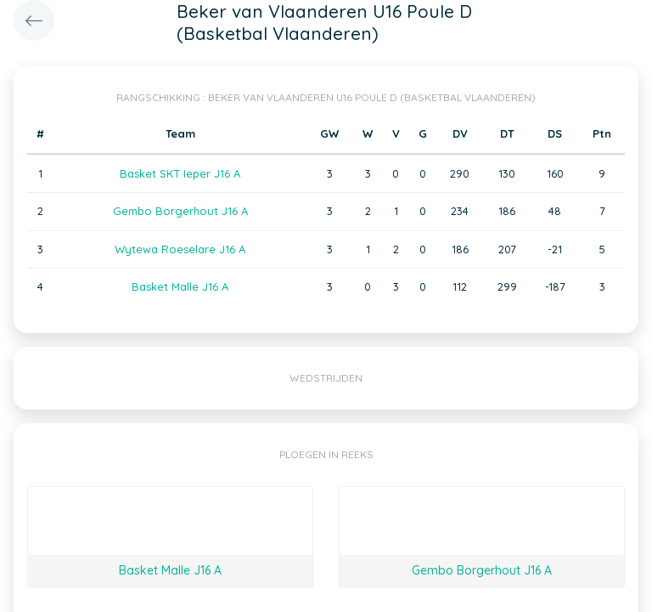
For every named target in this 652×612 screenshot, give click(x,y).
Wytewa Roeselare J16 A (180, 249)
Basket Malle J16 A (180, 286)
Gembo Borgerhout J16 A (180, 211)
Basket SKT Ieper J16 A (180, 173)
